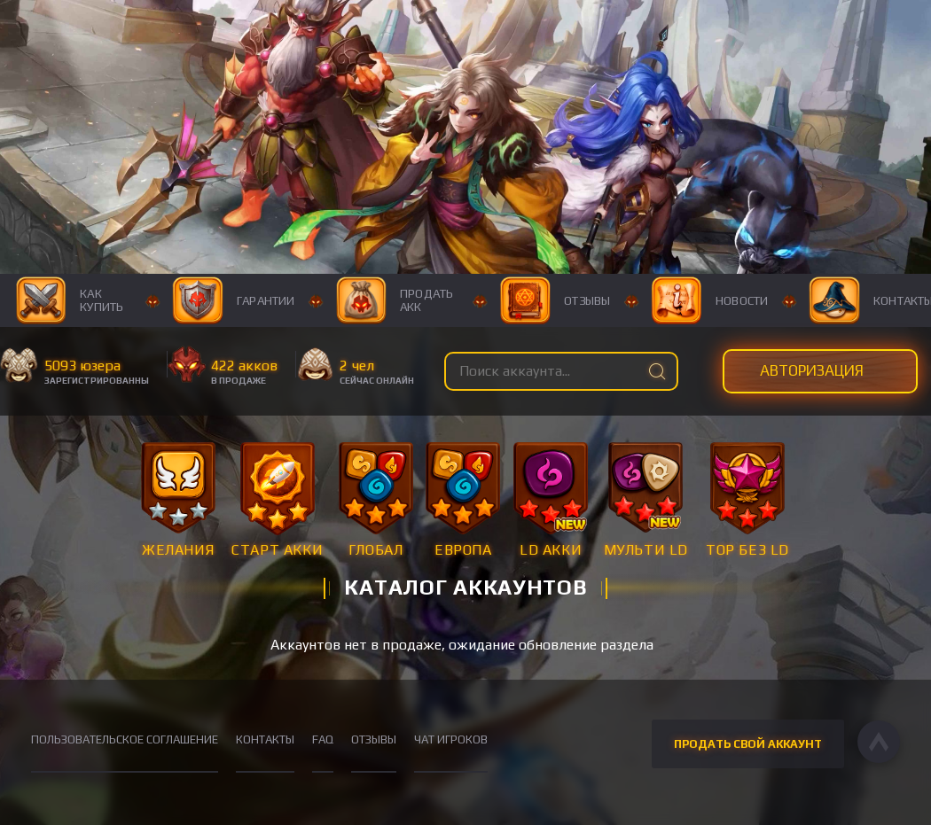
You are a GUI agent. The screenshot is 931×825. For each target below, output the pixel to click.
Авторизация (812, 370)
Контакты (265, 739)
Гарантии (233, 299)
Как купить (70, 299)
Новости (710, 299)
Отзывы (555, 299)
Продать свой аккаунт (748, 744)
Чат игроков (451, 739)
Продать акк (394, 299)
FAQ (322, 739)
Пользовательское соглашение (124, 739)
